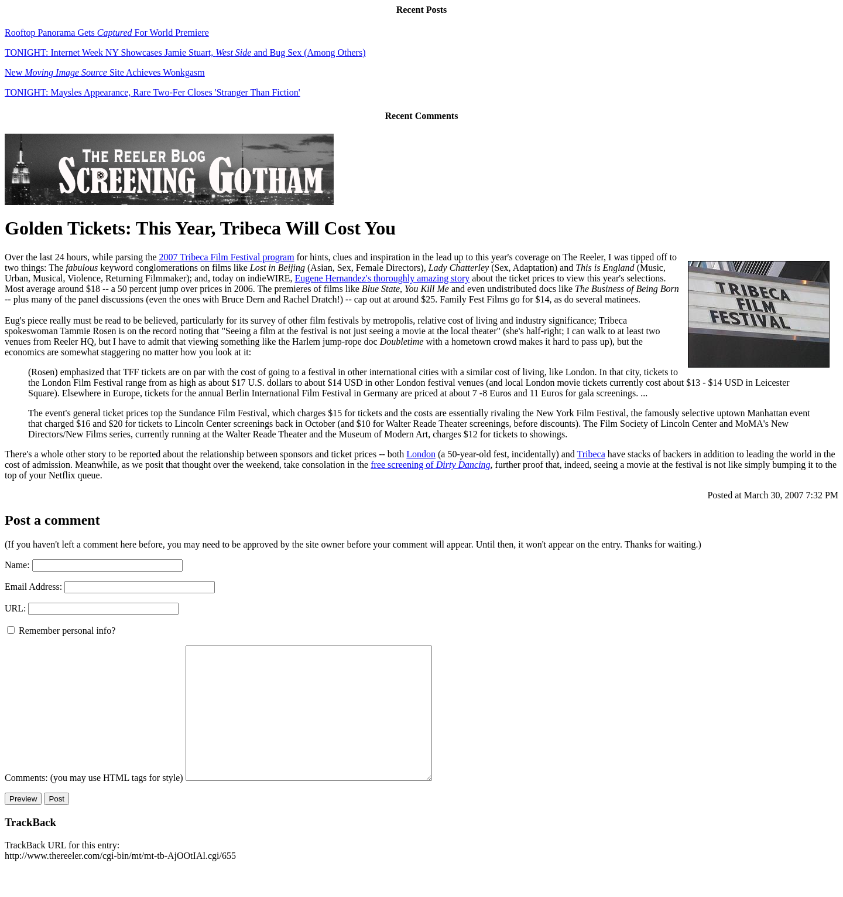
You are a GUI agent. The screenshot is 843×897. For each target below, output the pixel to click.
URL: (15, 608)
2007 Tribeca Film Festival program (226, 257)
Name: (17, 565)
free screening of (430, 465)
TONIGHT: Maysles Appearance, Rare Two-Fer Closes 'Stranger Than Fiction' (152, 92)
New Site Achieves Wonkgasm (105, 72)
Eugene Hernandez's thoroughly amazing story (382, 278)
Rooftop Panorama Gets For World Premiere (107, 33)
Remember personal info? (61, 631)
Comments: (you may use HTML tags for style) (94, 804)
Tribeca (591, 454)
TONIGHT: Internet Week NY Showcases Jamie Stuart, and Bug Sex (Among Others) (185, 52)
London (421, 454)
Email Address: (33, 587)
